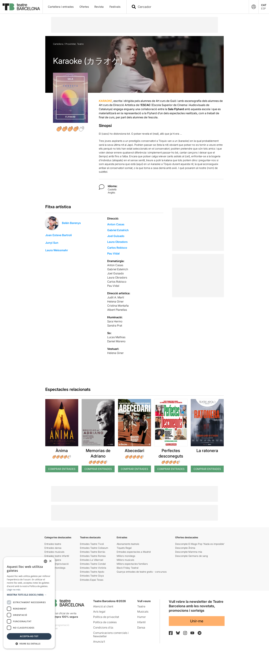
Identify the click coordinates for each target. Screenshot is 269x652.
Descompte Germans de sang (191, 555)
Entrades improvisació (56, 563)
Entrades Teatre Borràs (92, 551)
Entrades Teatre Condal (93, 563)
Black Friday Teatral (127, 567)
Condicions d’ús (103, 627)
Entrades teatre (52, 543)
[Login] (254, 7)
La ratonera (207, 450)
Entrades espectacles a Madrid (134, 551)
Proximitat (70, 44)
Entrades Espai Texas (91, 579)
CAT (263, 5)
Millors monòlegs (126, 555)
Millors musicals (125, 559)
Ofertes (84, 6)
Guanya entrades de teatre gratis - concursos (142, 571)
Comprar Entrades (61, 469)
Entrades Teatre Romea (93, 555)
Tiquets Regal (124, 547)
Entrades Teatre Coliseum (94, 547)
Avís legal (99, 611)
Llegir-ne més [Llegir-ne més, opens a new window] (13, 589)
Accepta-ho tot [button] (29, 636)
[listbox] (45, 561)
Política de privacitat (106, 617)
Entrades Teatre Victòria (93, 567)
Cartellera (58, 44)
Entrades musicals (54, 551)
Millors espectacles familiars (132, 563)
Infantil (141, 622)
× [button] (50, 561)
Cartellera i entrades (61, 6)
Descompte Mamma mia (188, 551)
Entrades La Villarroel (91, 559)
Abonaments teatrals (128, 543)
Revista (99, 6)
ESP (263, 8)
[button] (29, 594)
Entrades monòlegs (54, 567)
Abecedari (134, 450)
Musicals (142, 611)
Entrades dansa (52, 547)
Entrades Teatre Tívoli (92, 543)
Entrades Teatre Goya (92, 575)
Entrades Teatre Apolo (92, 571)
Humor (141, 617)
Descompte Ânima (185, 547)
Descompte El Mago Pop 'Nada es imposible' (200, 543)
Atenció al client (103, 606)
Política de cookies (105, 622)
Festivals (114, 6)
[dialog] (29, 603)
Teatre (80, 44)
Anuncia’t (99, 641)
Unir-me (196, 621)
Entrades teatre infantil (56, 555)
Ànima (62, 450)
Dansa (141, 627)
